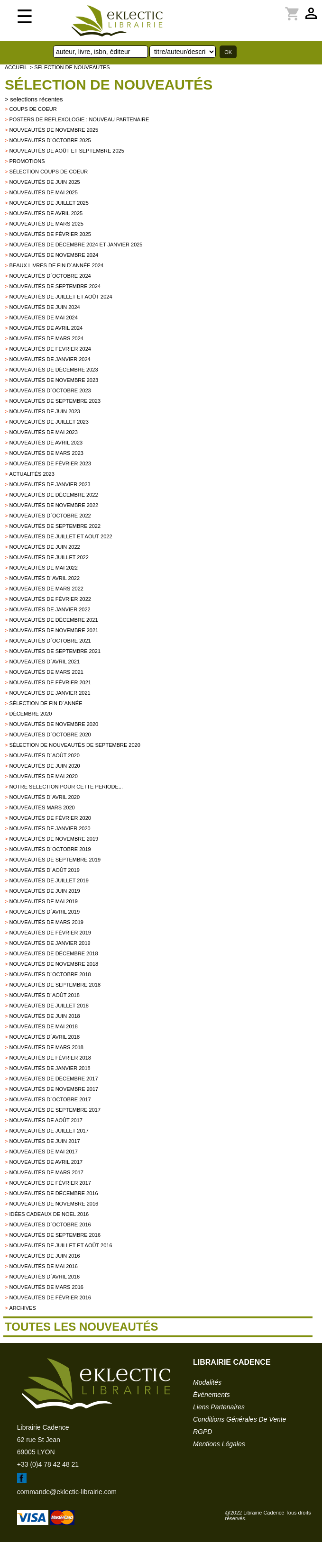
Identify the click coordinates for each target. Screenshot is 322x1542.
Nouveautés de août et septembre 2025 (66, 151)
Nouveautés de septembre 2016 (55, 1235)
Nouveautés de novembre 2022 (53, 505)
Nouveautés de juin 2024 (44, 307)
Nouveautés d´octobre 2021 (50, 641)
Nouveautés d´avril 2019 (44, 912)
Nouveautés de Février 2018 (50, 1058)
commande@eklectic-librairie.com (67, 1492)
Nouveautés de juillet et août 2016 (60, 1245)
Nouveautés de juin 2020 (44, 766)
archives (22, 1308)
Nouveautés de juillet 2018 (48, 1005)
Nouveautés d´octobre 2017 (50, 1099)
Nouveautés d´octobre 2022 (50, 515)
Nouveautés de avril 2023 (46, 442)
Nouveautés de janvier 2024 (49, 359)
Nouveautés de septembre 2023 (55, 401)
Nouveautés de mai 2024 (43, 317)
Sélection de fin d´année (45, 703)
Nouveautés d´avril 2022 (44, 578)
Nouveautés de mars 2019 (46, 922)
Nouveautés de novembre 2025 (53, 130)
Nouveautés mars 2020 (41, 807)
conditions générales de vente (239, 1419)
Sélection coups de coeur (48, 171)
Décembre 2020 (30, 714)
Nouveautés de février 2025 (50, 234)
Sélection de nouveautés (108, 84)
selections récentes (36, 99)
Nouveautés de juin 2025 (44, 182)
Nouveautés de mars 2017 (46, 1172)
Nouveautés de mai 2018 (43, 1026)
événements (211, 1394)
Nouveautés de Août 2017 (45, 1120)
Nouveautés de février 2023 (50, 463)
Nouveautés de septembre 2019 (55, 859)
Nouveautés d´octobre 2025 (50, 140)
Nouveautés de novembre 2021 (53, 630)
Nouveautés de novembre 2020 (53, 724)
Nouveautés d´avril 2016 (44, 1276)
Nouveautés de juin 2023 (44, 411)
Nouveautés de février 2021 (50, 682)
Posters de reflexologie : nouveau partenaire (79, 119)
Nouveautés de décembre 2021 (53, 620)
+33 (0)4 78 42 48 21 (48, 1464)
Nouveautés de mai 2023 (43, 432)
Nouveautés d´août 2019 (44, 870)
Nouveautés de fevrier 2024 (50, 349)
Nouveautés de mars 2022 (46, 588)
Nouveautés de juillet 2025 (48, 203)
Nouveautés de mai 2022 (43, 568)
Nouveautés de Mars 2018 (46, 1047)
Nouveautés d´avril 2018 (44, 1037)
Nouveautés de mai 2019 (43, 901)
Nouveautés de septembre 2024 (55, 286)
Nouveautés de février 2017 (50, 1183)
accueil (16, 67)
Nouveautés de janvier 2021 (49, 693)
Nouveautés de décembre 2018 (53, 953)
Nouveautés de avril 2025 (46, 213)
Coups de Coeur (32, 109)
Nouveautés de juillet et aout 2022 (60, 536)
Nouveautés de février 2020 (50, 818)
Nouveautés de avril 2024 (46, 328)
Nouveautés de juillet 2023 (48, 422)
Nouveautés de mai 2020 (43, 776)
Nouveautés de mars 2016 (46, 1287)
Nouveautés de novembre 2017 (53, 1089)
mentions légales (219, 1444)
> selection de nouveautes (70, 67)
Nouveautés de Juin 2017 (44, 1141)
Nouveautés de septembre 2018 (55, 985)
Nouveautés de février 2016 (50, 1297)
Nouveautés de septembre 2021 (55, 651)
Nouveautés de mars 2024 (46, 338)
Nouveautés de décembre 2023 (53, 369)
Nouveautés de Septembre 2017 (55, 1110)
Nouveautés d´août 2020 (44, 755)
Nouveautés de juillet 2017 (48, 1131)
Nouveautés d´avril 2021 (44, 661)
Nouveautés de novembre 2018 (53, 964)
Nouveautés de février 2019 (50, 932)
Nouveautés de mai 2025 (43, 192)
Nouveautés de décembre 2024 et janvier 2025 (75, 244)
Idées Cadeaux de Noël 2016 (49, 1214)
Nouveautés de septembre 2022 (55, 526)
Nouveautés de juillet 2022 (48, 557)
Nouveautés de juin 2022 (44, 547)
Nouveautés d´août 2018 (44, 995)
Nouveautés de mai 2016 (43, 1266)
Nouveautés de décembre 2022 (53, 495)
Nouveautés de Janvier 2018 (49, 1068)
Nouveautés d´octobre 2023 (50, 390)
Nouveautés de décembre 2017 (53, 1078)
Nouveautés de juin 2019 (44, 891)
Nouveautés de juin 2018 (44, 1016)
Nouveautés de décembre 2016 (53, 1193)
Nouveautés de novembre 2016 (53, 1203)
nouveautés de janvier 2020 (49, 828)
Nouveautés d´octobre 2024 (50, 276)
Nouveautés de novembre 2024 (53, 255)
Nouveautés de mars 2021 (46, 672)
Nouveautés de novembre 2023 (53, 380)
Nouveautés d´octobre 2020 (50, 734)
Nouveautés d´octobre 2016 (50, 1224)
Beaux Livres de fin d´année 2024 (56, 265)
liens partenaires (219, 1407)
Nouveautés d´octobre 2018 (50, 974)
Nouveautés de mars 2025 (46, 224)
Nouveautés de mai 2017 (43, 1151)
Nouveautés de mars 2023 (46, 453)
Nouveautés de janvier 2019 (49, 943)
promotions (27, 161)
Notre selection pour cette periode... (66, 786)
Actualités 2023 (31, 474)
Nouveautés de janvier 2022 (49, 609)
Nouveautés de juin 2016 (44, 1256)
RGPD (202, 1431)
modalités (207, 1382)
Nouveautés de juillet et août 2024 (60, 296)
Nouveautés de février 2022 (50, 599)
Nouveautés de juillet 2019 (48, 880)
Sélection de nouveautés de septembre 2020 (74, 745)
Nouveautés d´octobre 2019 (50, 849)
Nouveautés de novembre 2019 (53, 839)
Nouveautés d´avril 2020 (44, 797)
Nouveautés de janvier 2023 (49, 484)
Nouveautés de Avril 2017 (46, 1162)
